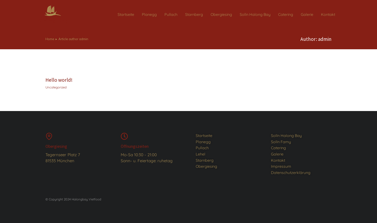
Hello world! (59, 80)
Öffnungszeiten (135, 146)
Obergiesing (56, 146)
